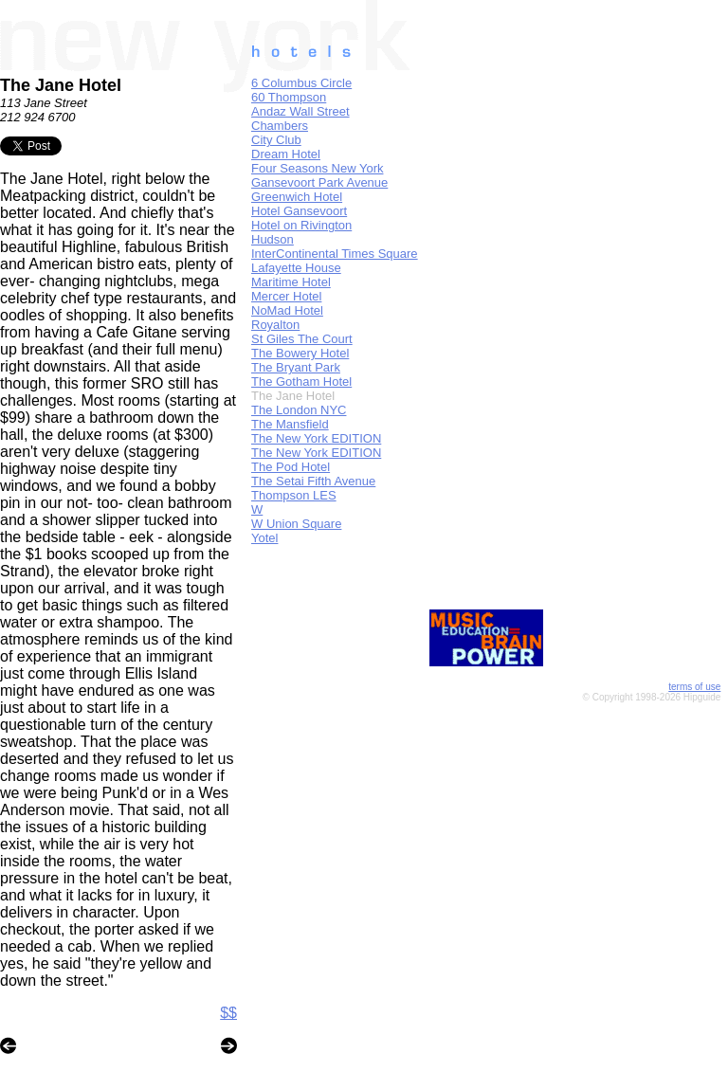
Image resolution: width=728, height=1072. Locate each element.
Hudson (272, 239)
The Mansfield (290, 424)
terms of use (694, 686)
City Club (276, 140)
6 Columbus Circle (301, 83)
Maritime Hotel (291, 282)
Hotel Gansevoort (299, 211)
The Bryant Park (295, 367)
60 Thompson (288, 97)
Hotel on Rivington (301, 225)
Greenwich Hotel (296, 197)
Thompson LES (294, 495)
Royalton (275, 325)
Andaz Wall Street (300, 111)
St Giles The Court (302, 339)
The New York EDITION (316, 438)
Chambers (279, 125)
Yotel (264, 538)
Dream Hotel (285, 154)
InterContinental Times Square (334, 253)
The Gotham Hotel (301, 381)
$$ (228, 1013)
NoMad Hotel (287, 310)
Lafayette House (296, 268)
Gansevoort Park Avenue (319, 182)
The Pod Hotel (290, 467)
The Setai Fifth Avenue (313, 481)
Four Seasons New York (317, 168)
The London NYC (298, 410)
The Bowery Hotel (300, 353)
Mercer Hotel (286, 296)
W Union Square (296, 524)
